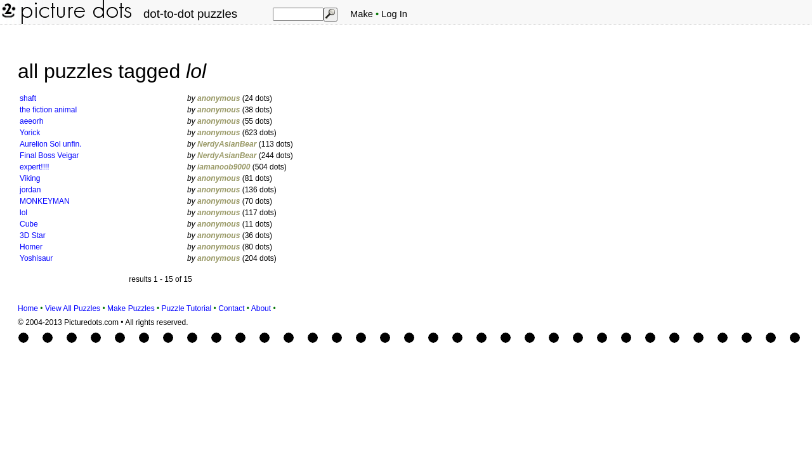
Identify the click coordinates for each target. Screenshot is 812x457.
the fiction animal (48, 109)
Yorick (30, 132)
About (261, 308)
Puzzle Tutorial (187, 308)
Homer (31, 246)
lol (23, 212)
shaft (28, 98)
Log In (394, 14)
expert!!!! (34, 166)
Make (361, 14)
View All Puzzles (72, 308)
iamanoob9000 (223, 166)
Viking (30, 178)
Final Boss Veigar (49, 155)
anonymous (218, 98)
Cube (29, 224)
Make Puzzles (131, 308)
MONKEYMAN (45, 201)
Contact (231, 308)
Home (28, 308)
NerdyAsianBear (226, 144)
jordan (30, 189)
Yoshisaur (36, 258)
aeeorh (31, 121)
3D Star (33, 235)
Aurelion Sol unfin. (50, 144)
